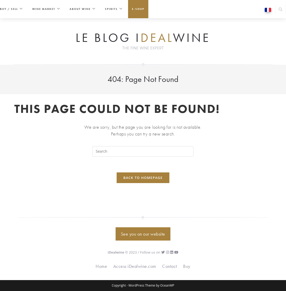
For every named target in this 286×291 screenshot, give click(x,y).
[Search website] (280, 10)
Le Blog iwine (143, 38)
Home (101, 266)
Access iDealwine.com (134, 266)
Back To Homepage (143, 177)
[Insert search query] (143, 151)
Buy (186, 266)
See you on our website (143, 234)
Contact (169, 266)
